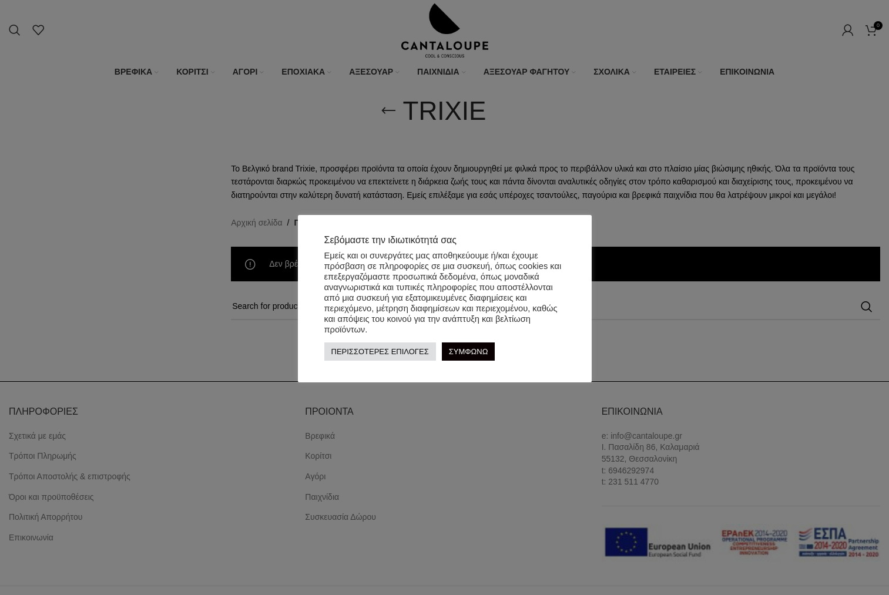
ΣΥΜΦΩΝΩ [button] (468, 351)
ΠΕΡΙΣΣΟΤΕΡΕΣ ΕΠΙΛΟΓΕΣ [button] (380, 351)
